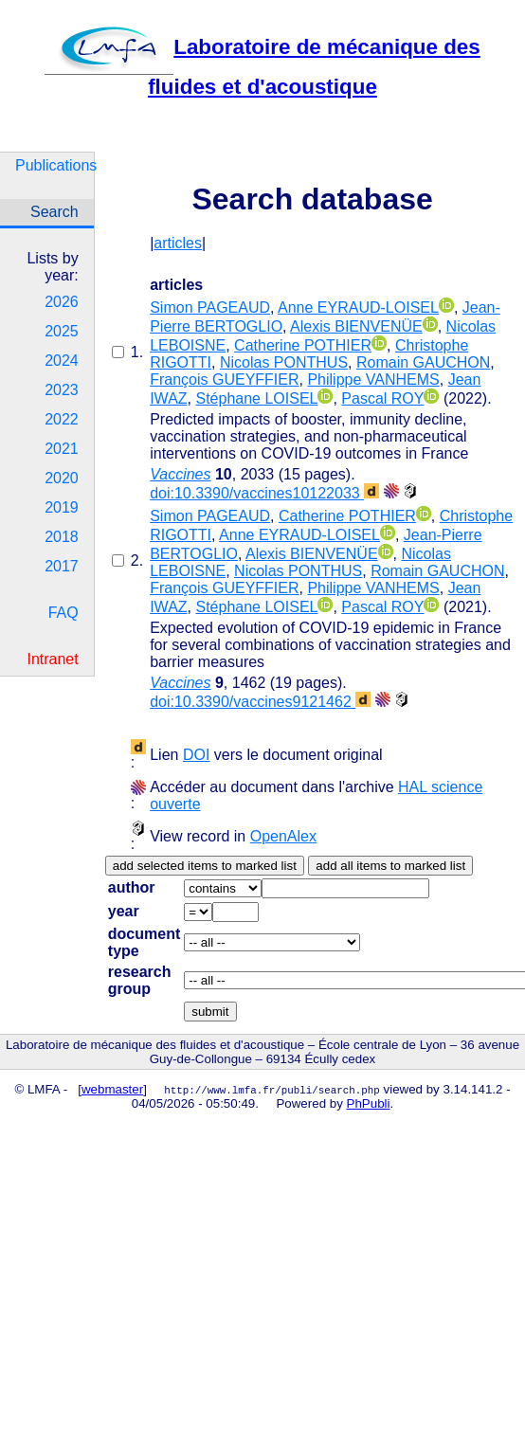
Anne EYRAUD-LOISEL (358, 307)
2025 (62, 331)
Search (54, 212)
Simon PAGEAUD (210, 307)
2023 (62, 390)
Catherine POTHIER (302, 345)
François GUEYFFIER (224, 379)
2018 (62, 537)
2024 (62, 360)
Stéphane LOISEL (256, 398)
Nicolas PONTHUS (284, 362)
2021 (62, 449)
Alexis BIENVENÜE (356, 326)
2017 (62, 566)
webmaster (112, 1089)
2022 (62, 419)
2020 (62, 478)
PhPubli (368, 1103)
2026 (62, 302)
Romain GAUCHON (423, 362)
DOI (196, 755)
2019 (62, 507)
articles (178, 243)
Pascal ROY (382, 398)
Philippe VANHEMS (373, 379)
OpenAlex (283, 836)
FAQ (63, 613)
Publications (54, 165)
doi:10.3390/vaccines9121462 (260, 702)
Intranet (52, 659)
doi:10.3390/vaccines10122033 (264, 493)
